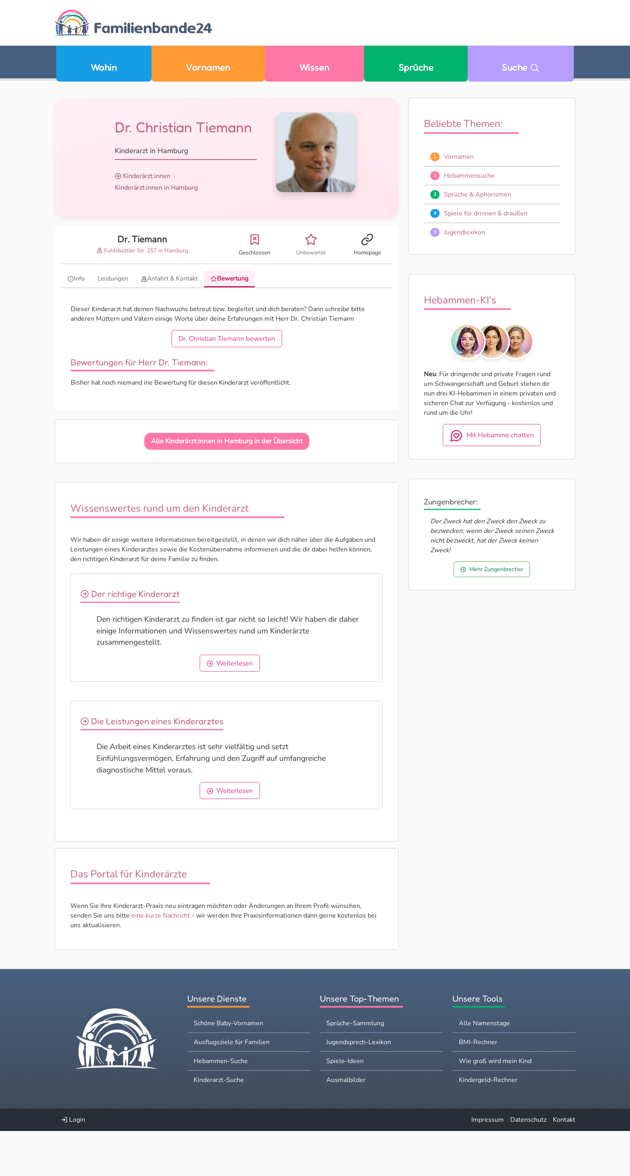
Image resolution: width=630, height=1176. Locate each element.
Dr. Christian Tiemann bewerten (226, 339)
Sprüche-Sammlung (355, 1068)
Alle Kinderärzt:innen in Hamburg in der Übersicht (227, 441)
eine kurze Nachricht (160, 960)
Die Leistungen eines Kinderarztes (156, 744)
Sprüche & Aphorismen (477, 194)
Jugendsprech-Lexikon (358, 1087)
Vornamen (208, 67)
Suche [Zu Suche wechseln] (520, 67)
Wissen (314, 67)
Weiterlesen (270, 675)
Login (73, 1164)
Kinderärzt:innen (146, 176)
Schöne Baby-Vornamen (228, 1068)
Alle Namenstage (484, 1068)
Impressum (487, 1164)
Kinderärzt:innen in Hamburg (156, 187)
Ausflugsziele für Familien (232, 1087)
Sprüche (416, 67)
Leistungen (114, 278)
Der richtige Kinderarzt (134, 594)
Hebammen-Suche (221, 1106)
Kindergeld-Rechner (488, 1125)
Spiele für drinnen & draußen (486, 213)
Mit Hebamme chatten (492, 436)
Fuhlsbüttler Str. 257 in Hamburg (142, 250)
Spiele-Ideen (345, 1106)
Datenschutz (528, 1164)
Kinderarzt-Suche (219, 1125)
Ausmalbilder (346, 1125)
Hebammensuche (469, 175)
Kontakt (564, 1164)
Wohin (104, 67)
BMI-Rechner (478, 1087)
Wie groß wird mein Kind (495, 1106)
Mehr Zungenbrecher (491, 569)
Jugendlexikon (464, 232)
